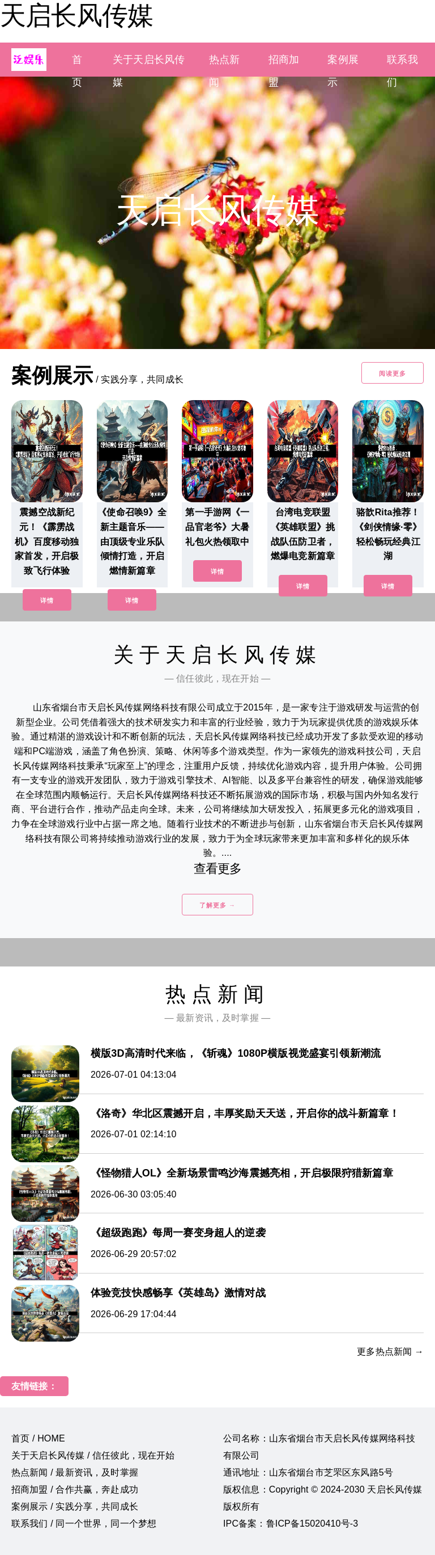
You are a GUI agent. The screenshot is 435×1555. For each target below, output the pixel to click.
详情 (47, 600)
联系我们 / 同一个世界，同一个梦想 (83, 1523)
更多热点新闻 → (390, 1351)
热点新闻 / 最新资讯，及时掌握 (74, 1472)
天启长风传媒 (76, 15)
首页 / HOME (38, 1438)
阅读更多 (392, 373)
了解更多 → (217, 905)
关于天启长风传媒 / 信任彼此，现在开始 (93, 1455)
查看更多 (218, 868)
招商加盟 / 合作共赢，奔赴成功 (74, 1489)
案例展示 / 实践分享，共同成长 (74, 1506)
